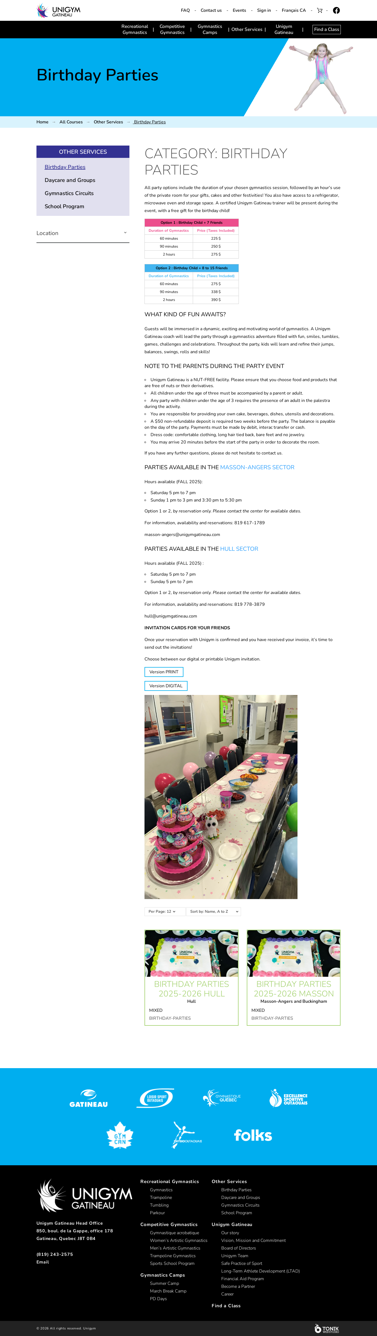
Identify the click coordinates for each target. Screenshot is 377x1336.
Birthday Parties (65, 167)
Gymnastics (161, 1190)
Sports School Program (172, 1263)
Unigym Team (234, 1256)
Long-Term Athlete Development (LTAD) (260, 1271)
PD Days (158, 1299)
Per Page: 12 (160, 911)
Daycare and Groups (70, 180)
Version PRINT (163, 672)
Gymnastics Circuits (69, 193)
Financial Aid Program (242, 1279)
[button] (125, 233)
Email (42, 1262)
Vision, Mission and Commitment (253, 1240)
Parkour (157, 1213)
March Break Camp (168, 1291)
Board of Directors (238, 1248)
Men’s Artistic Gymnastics (175, 1248)
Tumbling (159, 1205)
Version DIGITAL (166, 686)
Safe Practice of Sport (241, 1263)
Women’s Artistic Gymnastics (179, 1240)
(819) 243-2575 (54, 1254)
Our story (230, 1233)
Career (227, 1294)
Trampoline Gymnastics (173, 1256)
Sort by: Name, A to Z (217, 911)
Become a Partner (238, 1286)
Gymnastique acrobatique (174, 1233)
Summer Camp (164, 1283)
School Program (64, 206)
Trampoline (161, 1197)
